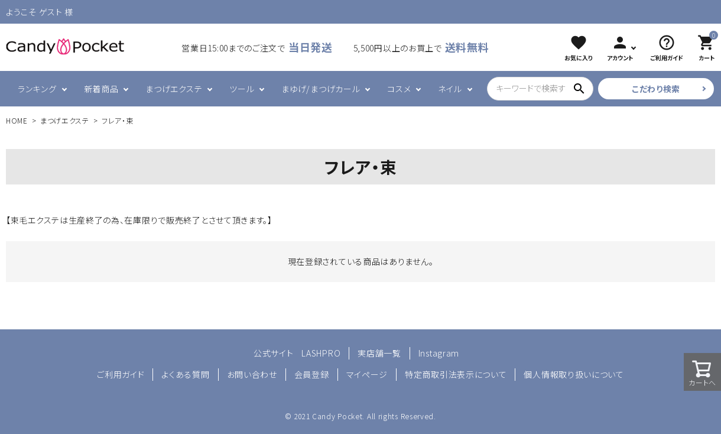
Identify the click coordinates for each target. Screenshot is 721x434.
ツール (241, 89)
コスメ (399, 89)
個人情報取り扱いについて (573, 374)
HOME (17, 120)
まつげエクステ (173, 89)
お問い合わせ (252, 374)
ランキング (37, 89)
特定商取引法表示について (455, 374)
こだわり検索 (656, 89)
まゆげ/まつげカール (320, 89)
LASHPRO (320, 353)
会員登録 (311, 374)
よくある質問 (185, 374)
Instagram (438, 353)
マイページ (367, 374)
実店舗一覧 (379, 353)
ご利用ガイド (120, 374)
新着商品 (101, 89)
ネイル (450, 89)
